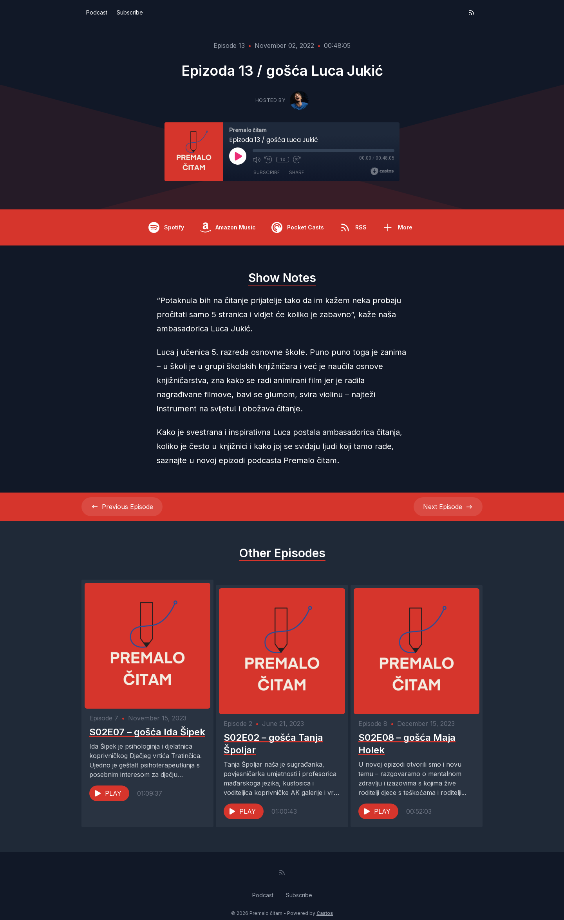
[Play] (237, 156)
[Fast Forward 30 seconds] (296, 160)
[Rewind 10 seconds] (268, 160)
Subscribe (130, 12)
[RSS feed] (471, 12)
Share (296, 172)
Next (448, 506)
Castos (324, 904)
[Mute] (256, 159)
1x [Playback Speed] (282, 159)
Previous (122, 506)
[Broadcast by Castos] (382, 171)
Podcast (96, 12)
